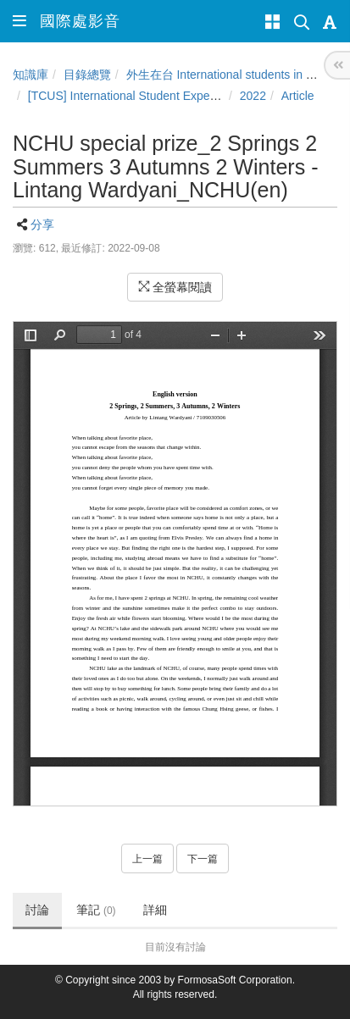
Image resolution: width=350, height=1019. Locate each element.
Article (297, 95)
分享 (42, 224)
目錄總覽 (87, 74)
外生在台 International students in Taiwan (234, 74)
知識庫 (30, 74)
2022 (253, 95)
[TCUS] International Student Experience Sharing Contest (179, 95)
